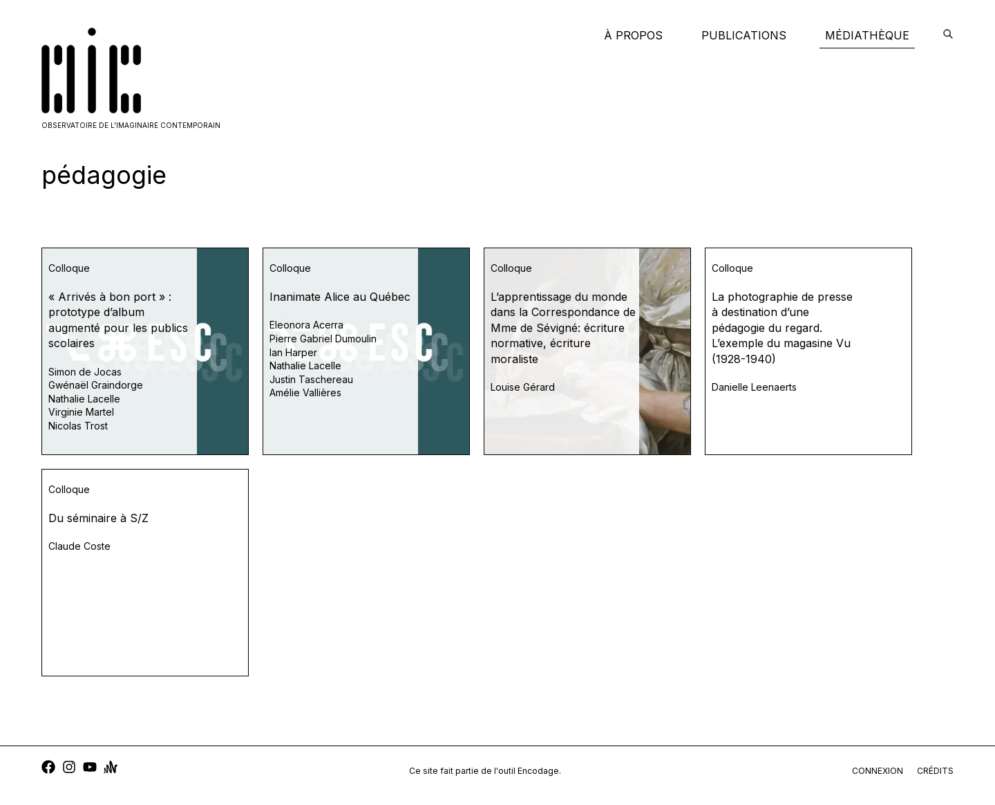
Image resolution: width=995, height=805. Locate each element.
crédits (935, 771)
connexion (877, 771)
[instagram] (69, 768)
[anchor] (110, 768)
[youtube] (90, 768)
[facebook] (48, 768)
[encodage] (948, 35)
